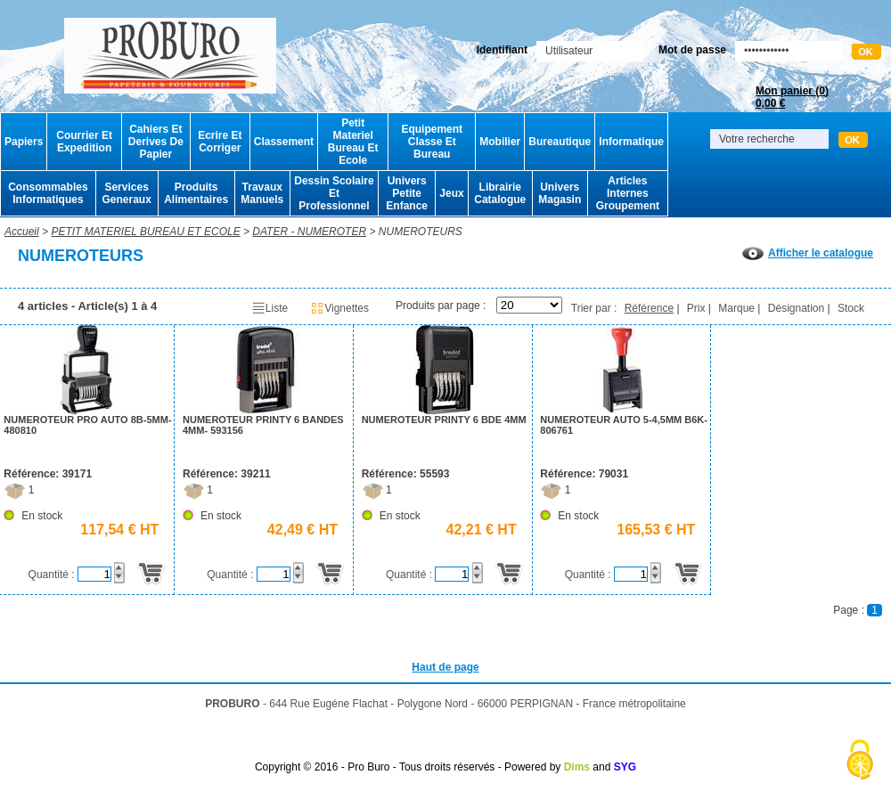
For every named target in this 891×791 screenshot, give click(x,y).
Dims (577, 767)
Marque (736, 308)
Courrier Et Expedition (84, 141)
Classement (284, 141)
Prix (696, 308)
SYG (625, 767)
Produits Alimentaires (196, 193)
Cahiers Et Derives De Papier (156, 141)
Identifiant (502, 50)
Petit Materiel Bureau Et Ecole (353, 142)
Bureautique (559, 141)
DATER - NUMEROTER (309, 231)
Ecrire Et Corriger (219, 141)
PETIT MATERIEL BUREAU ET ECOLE (145, 231)
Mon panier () (792, 97)
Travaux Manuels (262, 193)
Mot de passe (692, 50)
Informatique (631, 141)
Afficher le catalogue (807, 253)
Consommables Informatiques (47, 193)
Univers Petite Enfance (407, 193)
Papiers (23, 141)
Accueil (21, 231)
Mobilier (499, 141)
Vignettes (339, 308)
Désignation (796, 308)
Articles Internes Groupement (627, 193)
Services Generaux (126, 193)
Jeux (451, 193)
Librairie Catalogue (500, 193)
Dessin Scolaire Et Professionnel (333, 193)
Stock (851, 308)
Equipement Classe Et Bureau (431, 141)
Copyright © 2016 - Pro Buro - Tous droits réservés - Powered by (407, 767)
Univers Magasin (559, 193)
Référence (649, 308)
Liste (269, 308)
